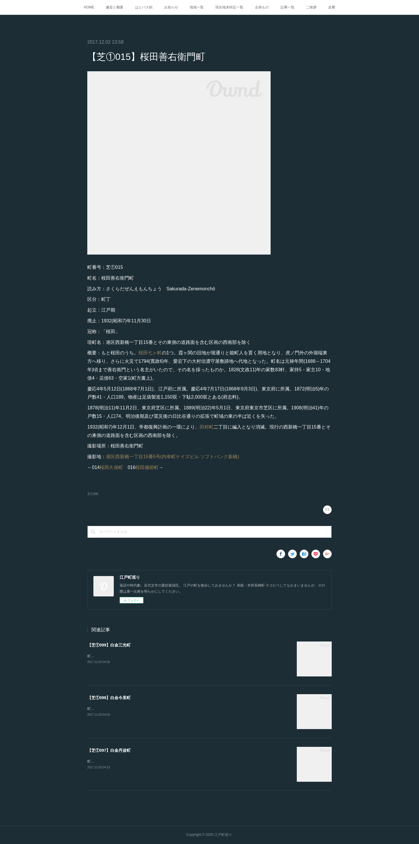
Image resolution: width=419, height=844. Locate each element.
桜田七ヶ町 (150, 352)
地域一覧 (197, 7)
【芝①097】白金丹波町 (109, 750)
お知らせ (171, 7)
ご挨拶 (311, 7)
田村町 (207, 426)
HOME (89, 7)
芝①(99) (92, 493)
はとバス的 (143, 7)
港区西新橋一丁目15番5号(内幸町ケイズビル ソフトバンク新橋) (172, 456)
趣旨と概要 (114, 7)
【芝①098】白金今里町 (109, 697)
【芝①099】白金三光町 (109, 645)
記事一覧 (287, 7)
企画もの (262, 7)
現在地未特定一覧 (229, 7)
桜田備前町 (147, 467)
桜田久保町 (111, 467)
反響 (331, 7)
